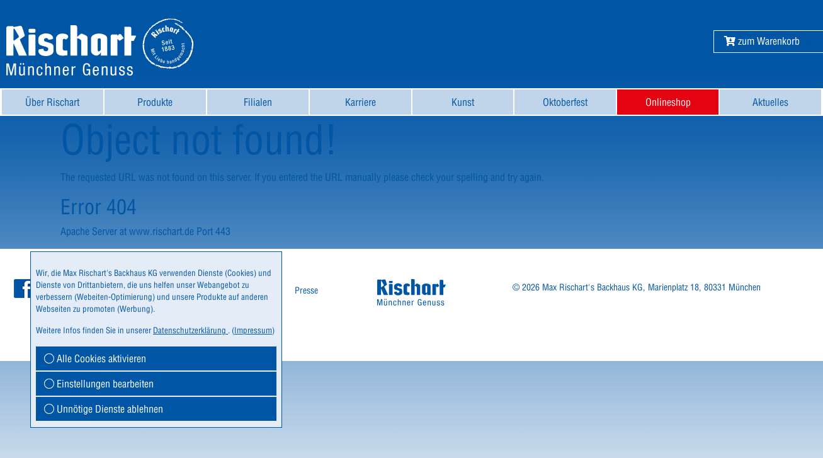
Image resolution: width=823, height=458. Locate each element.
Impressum (253, 330)
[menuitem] (52, 102)
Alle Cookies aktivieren (95, 358)
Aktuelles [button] (770, 102)
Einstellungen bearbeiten (99, 383)
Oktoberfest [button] (565, 102)
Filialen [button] (258, 102)
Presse (306, 290)
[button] (762, 41)
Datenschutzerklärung (190, 330)
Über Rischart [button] (52, 102)
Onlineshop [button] (668, 102)
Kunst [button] (462, 102)
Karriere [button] (360, 102)
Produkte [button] (155, 102)
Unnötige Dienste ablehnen (103, 409)
